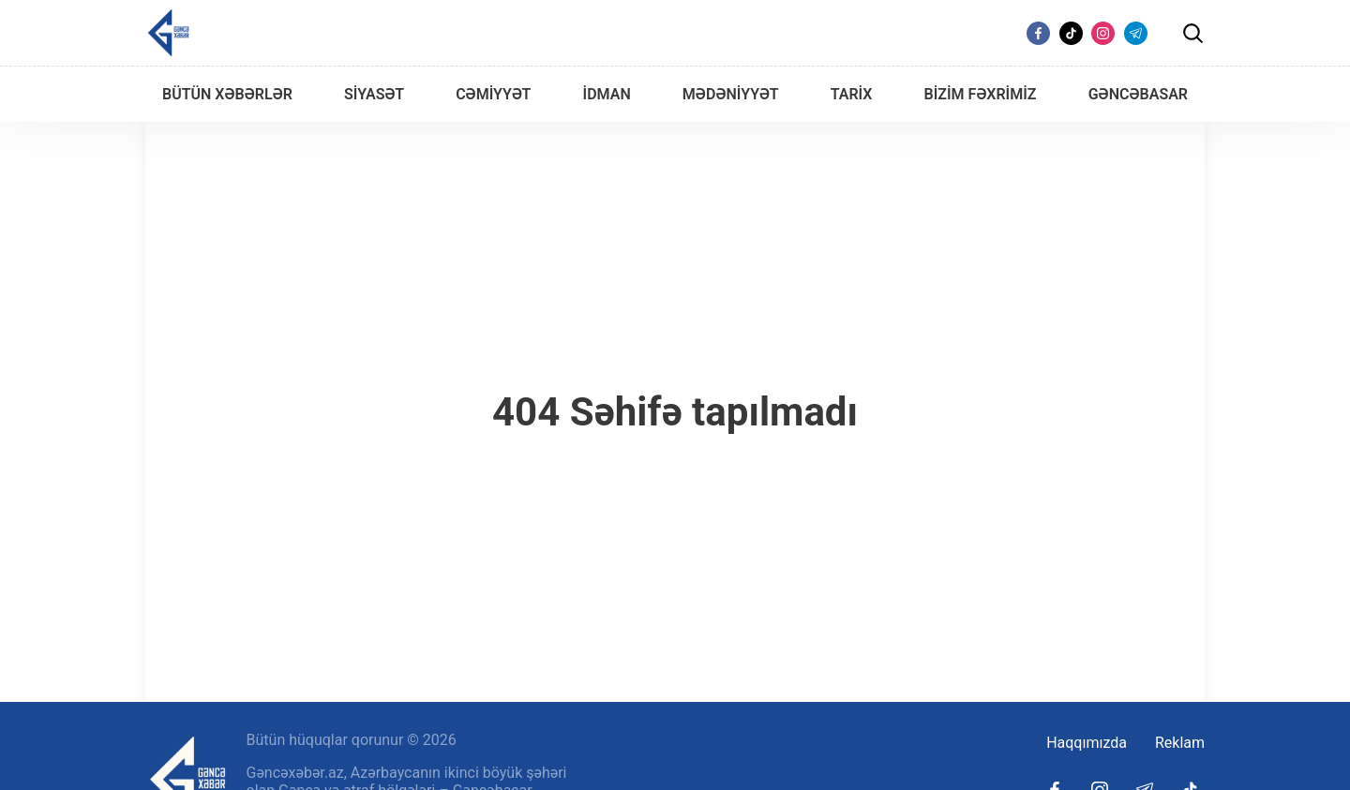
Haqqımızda (1086, 743)
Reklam (1180, 743)
